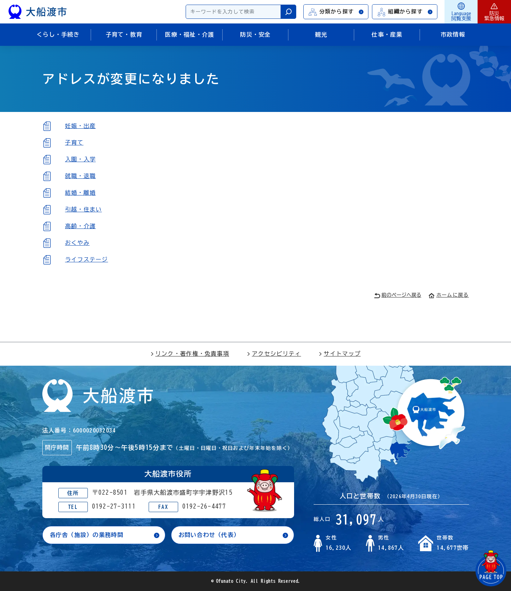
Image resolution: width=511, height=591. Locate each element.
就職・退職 (80, 176)
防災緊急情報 (494, 11)
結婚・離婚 (80, 192)
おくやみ (77, 243)
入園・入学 (80, 159)
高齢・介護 (80, 226)
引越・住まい (83, 209)
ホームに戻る (449, 294)
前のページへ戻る (397, 295)
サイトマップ (340, 353)
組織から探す (405, 12)
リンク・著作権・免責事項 (189, 353)
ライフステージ (86, 259)
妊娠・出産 (80, 126)
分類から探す (336, 12)
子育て (74, 142)
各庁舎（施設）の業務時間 (86, 535)
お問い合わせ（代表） (209, 535)
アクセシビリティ (274, 353)
